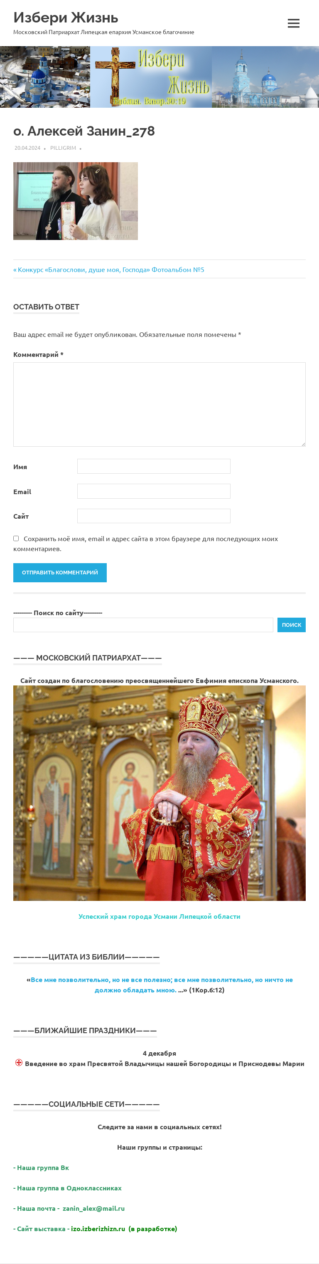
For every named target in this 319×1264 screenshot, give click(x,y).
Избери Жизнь (65, 17)
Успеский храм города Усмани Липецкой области (159, 916)
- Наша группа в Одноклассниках (67, 1187)
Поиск (292, 625)
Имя (20, 466)
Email (22, 491)
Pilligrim (63, 147)
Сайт (21, 516)
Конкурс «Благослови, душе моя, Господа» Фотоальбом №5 (110, 269)
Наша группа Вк (44, 1167)
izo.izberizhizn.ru (98, 1228)
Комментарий (38, 354)
